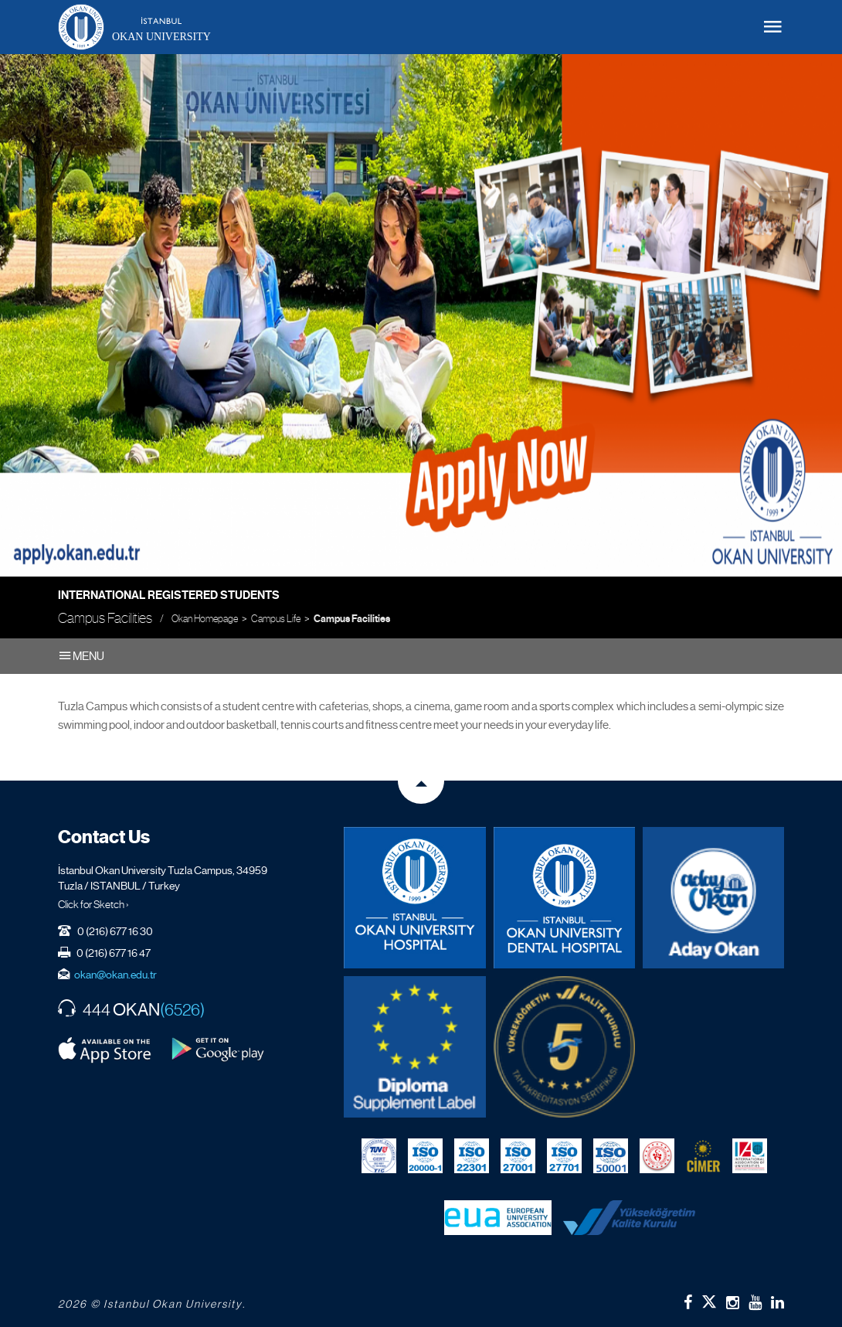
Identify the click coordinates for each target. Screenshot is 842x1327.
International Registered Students (169, 595)
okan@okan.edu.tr (115, 974)
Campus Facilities (352, 619)
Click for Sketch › (93, 904)
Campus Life (275, 618)
